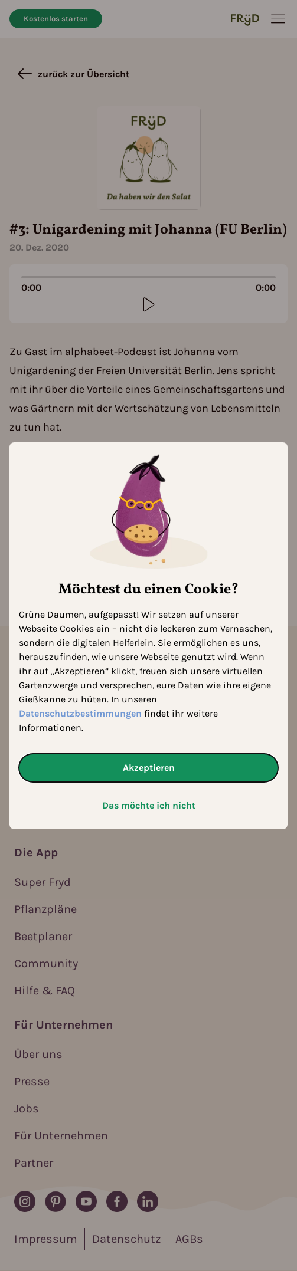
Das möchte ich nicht (148, 805)
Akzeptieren (149, 767)
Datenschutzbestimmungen (80, 713)
